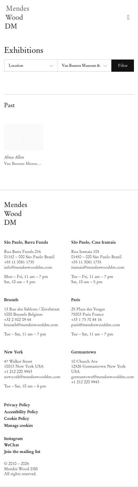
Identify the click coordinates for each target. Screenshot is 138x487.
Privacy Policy (17, 404)
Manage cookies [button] (18, 425)
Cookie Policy (16, 418)
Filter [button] (123, 65)
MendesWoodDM (15, 213)
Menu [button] (129, 17)
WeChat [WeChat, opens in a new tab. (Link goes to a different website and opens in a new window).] (11, 445)
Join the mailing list (22, 451)
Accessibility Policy (21, 411)
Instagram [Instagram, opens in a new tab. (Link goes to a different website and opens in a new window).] (13, 439)
